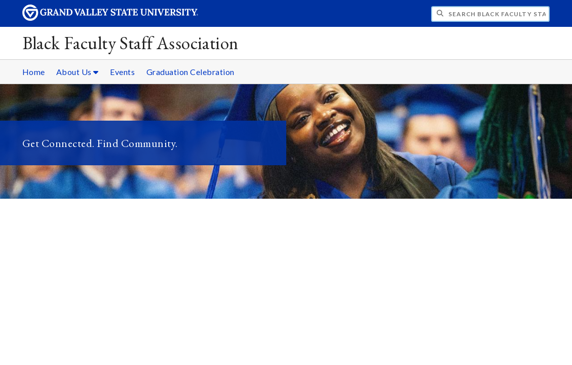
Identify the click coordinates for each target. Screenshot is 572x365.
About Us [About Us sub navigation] (77, 72)
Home (33, 72)
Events (122, 72)
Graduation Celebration (190, 72)
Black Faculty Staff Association (130, 42)
